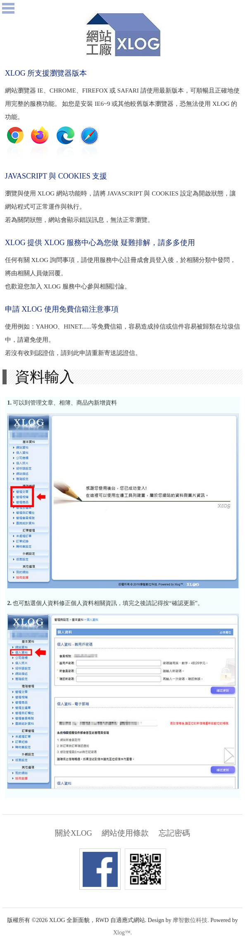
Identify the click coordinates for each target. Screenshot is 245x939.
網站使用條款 (125, 833)
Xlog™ (122, 932)
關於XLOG (73, 833)
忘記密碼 (174, 833)
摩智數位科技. (191, 920)
